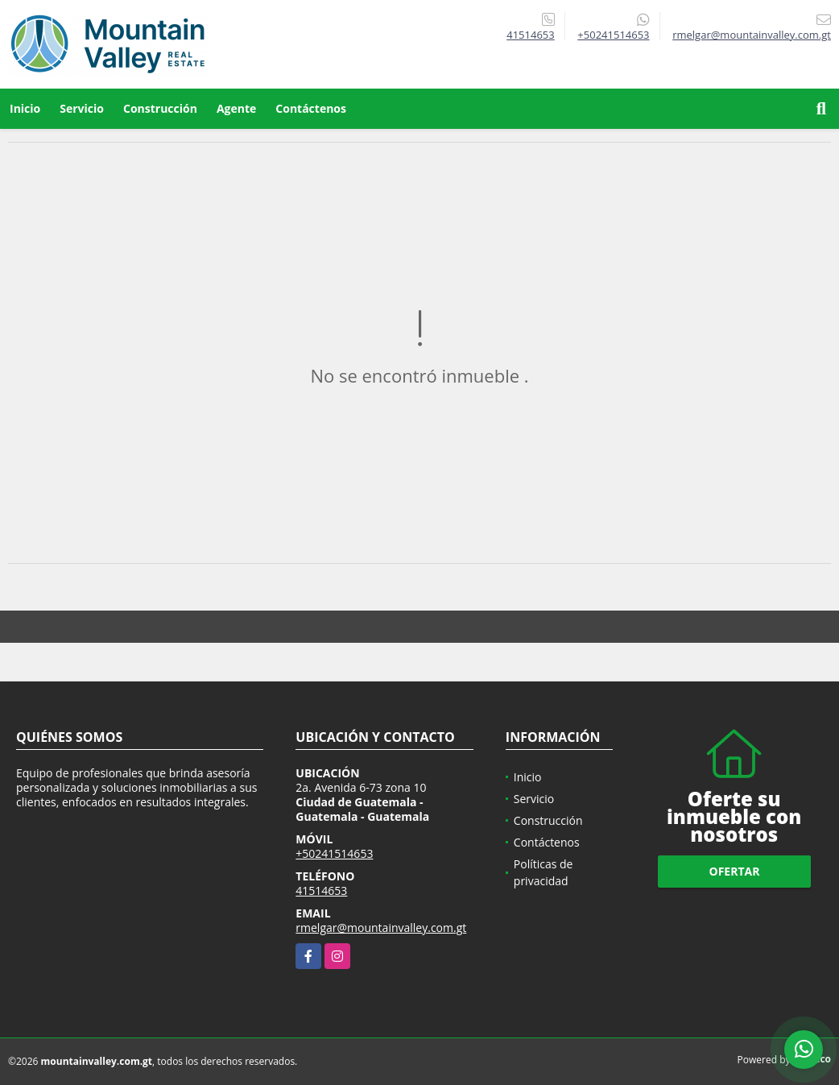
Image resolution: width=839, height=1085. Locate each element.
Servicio (82, 108)
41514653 (530, 34)
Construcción (160, 108)
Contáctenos (310, 108)
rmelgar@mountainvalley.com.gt (381, 927)
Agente (236, 108)
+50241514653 (613, 34)
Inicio (25, 108)
